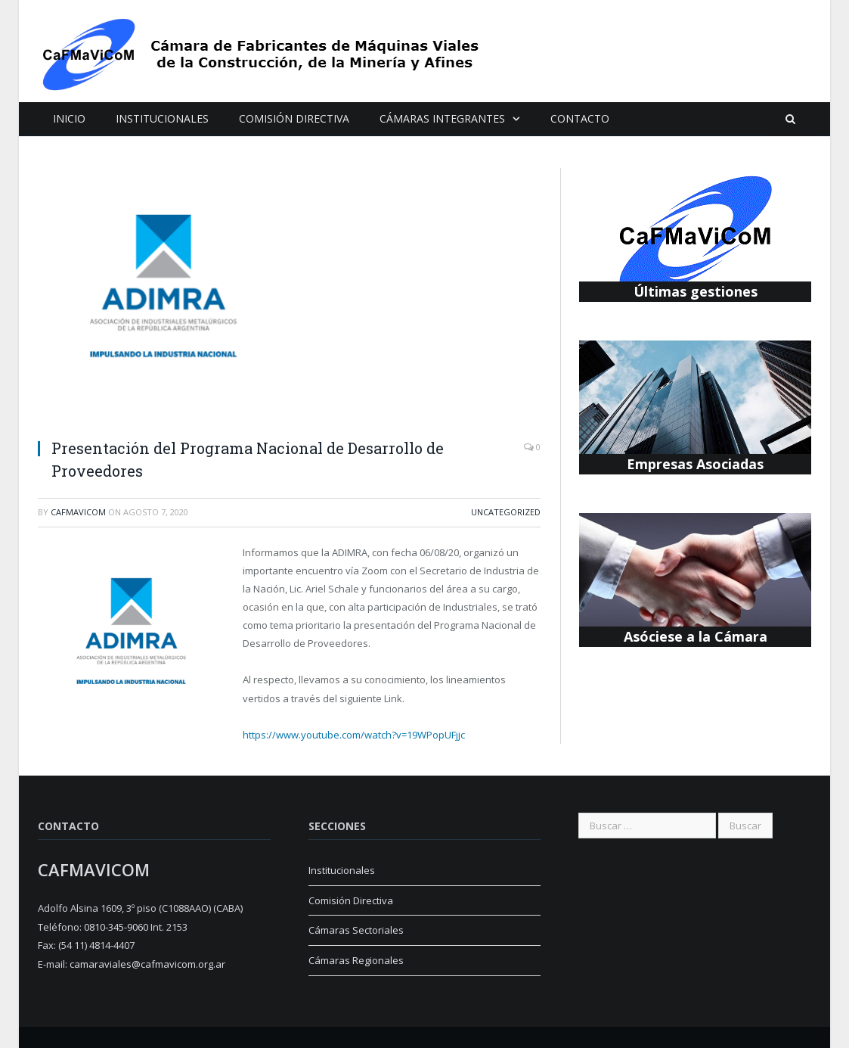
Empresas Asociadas (695, 464)
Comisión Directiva (294, 118)
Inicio (69, 118)
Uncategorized (506, 512)
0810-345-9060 (116, 927)
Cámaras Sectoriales (356, 930)
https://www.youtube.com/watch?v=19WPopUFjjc (354, 735)
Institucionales (162, 118)
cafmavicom (78, 512)
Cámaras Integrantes (442, 118)
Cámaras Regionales (356, 960)
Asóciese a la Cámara (695, 636)
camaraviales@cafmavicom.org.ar (147, 964)
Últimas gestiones (696, 291)
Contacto (579, 118)
